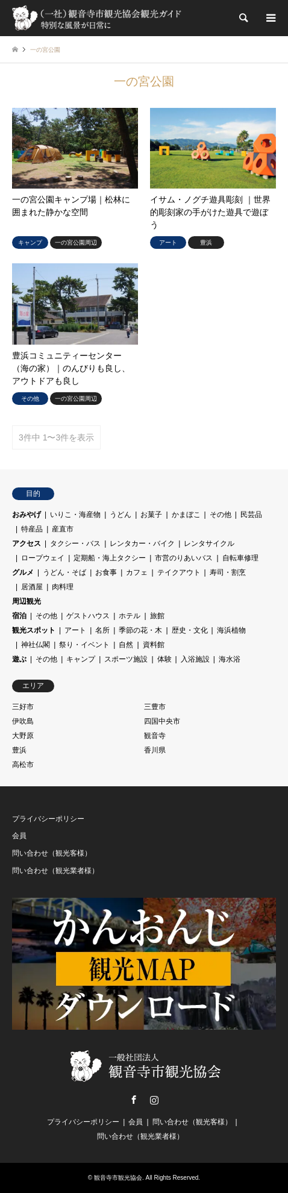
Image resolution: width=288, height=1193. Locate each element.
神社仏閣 (35, 644)
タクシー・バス (75, 543)
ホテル (129, 616)
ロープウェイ (42, 558)
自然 (126, 644)
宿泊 (19, 616)
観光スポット (33, 630)
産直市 (63, 529)
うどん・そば (64, 572)
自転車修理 (240, 558)
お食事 (106, 572)
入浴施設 (195, 659)
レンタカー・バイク (142, 543)
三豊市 (155, 707)
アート (75, 630)
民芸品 (251, 514)
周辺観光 (26, 601)
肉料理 (63, 587)
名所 (102, 630)
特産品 (32, 529)
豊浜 (19, 750)
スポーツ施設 (126, 659)
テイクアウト (179, 572)
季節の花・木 (140, 630)
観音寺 (155, 735)
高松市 (23, 764)
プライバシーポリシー (48, 819)
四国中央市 (162, 721)
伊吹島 (23, 721)
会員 (19, 835)
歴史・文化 (190, 630)
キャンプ (80, 659)
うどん (120, 514)
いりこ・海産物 (75, 514)
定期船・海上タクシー (110, 558)
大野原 (23, 735)
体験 (164, 659)
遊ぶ (19, 659)
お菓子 (151, 514)
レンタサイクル (209, 543)
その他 (220, 514)
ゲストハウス (88, 616)
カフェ (137, 572)
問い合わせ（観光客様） (52, 853)
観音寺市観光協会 (118, 1177)
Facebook (134, 1099)
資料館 (153, 644)
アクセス (26, 543)
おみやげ (26, 514)
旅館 (157, 616)
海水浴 (229, 659)
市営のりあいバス (184, 558)
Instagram (154, 1099)
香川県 (155, 750)
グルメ (23, 572)
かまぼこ (186, 514)
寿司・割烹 (228, 572)
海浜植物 (231, 630)
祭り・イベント (84, 644)
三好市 (23, 707)
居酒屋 (32, 587)
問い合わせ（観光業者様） (55, 870)
